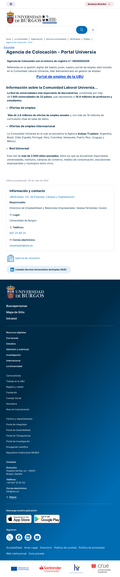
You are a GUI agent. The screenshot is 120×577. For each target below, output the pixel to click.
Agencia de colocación (27, 258)
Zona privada (36, 553)
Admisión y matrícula (17, 349)
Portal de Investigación (18, 441)
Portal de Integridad (16, 424)
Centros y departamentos (19, 418)
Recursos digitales (16, 332)
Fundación (11, 392)
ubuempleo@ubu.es (21, 245)
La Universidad (21, 39)
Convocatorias (13, 375)
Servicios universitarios (56, 39)
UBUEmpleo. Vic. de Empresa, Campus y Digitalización (42, 196)
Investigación (13, 355)
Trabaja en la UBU (15, 381)
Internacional (13, 360)
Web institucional (16, 553)
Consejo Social (13, 398)
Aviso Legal (31, 547)
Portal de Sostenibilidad (18, 430)
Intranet (11, 318)
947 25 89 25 (18, 233)
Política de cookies (65, 547)
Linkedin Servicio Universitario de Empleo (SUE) (38, 269)
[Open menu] (93, 30)
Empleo (87, 39)
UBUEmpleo (75, 39)
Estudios (11, 343)
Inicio (8, 39)
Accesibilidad (14, 547)
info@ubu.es (12, 491)
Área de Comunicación (17, 409)
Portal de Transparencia (18, 435)
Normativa (11, 403)
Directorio (46, 547)
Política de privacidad (92, 547)
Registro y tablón (15, 387)
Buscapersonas (16, 306)
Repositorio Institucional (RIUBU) (22, 452)
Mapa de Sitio (15, 312)
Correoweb (12, 338)
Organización (37, 39)
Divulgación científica (17, 447)
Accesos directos (97, 4)
